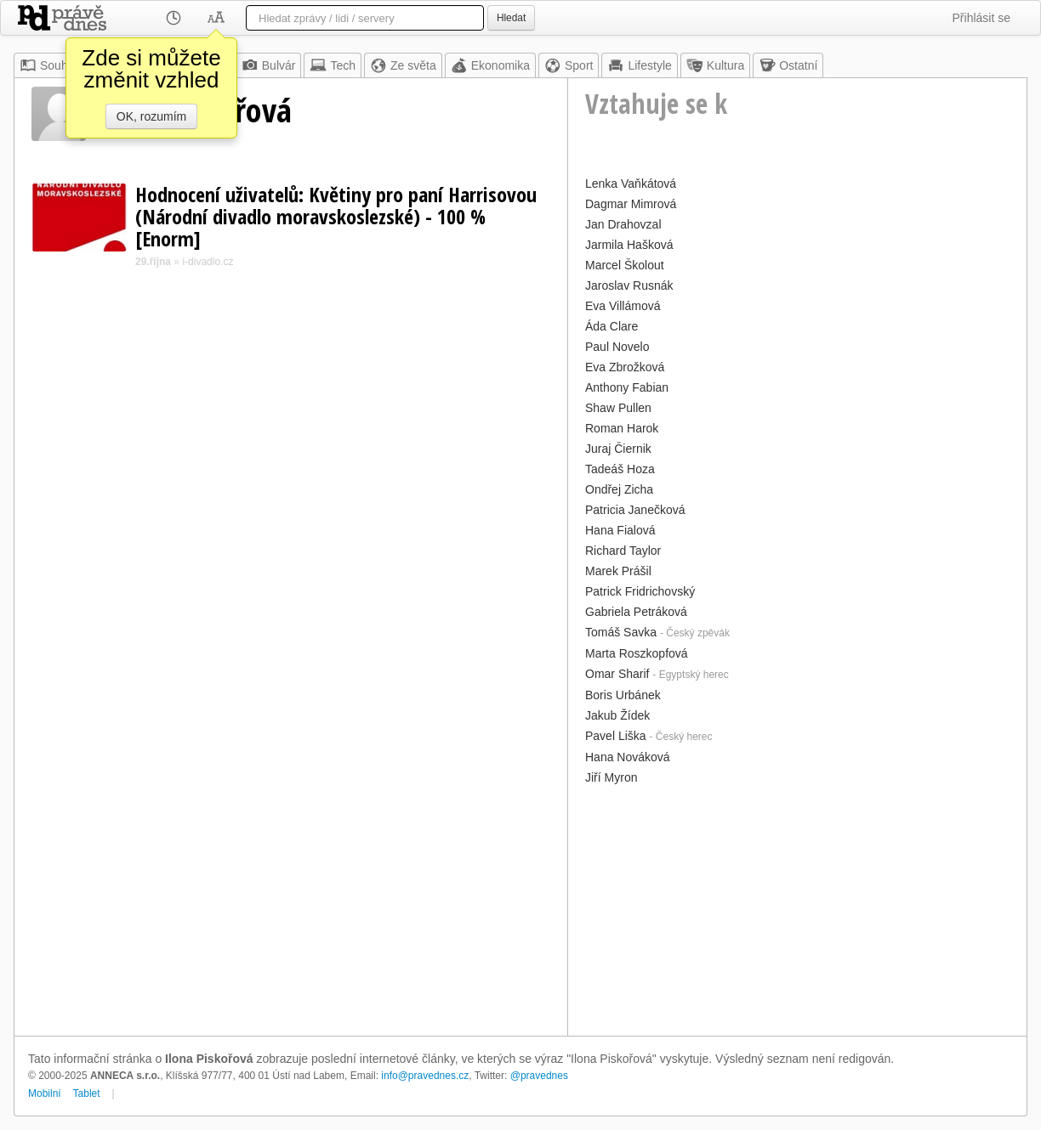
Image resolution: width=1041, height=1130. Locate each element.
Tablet (86, 1093)
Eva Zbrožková (624, 367)
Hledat (511, 18)
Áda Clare (611, 326)
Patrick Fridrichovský (640, 591)
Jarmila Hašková (629, 244)
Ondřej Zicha (619, 489)
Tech (333, 65)
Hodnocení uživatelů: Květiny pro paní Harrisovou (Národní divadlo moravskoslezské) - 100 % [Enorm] (336, 216)
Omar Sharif (617, 674)
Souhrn (49, 65)
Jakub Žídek (617, 715)
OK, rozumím (151, 116)
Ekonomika (490, 65)
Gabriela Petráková (636, 612)
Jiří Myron (611, 777)
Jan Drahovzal (623, 224)
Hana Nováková (627, 757)
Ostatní (788, 65)
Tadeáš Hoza (620, 469)
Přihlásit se (981, 18)
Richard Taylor (623, 550)
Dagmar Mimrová (630, 204)
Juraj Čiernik (618, 448)
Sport (568, 65)
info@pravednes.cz (425, 1076)
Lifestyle (639, 65)
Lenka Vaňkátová (630, 183)
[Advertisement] (797, 908)
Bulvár (269, 65)
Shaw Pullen (618, 408)
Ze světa (403, 65)
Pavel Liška (615, 736)
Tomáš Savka (621, 632)
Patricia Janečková (635, 510)
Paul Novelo (617, 346)
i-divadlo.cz (207, 262)
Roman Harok (621, 428)
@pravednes (539, 1076)
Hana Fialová (620, 530)
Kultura (715, 65)
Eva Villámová (622, 306)
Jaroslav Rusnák (629, 285)
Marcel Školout (624, 265)
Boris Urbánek (623, 695)
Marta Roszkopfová (636, 653)
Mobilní (44, 1093)
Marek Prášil (618, 571)
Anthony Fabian (626, 387)
